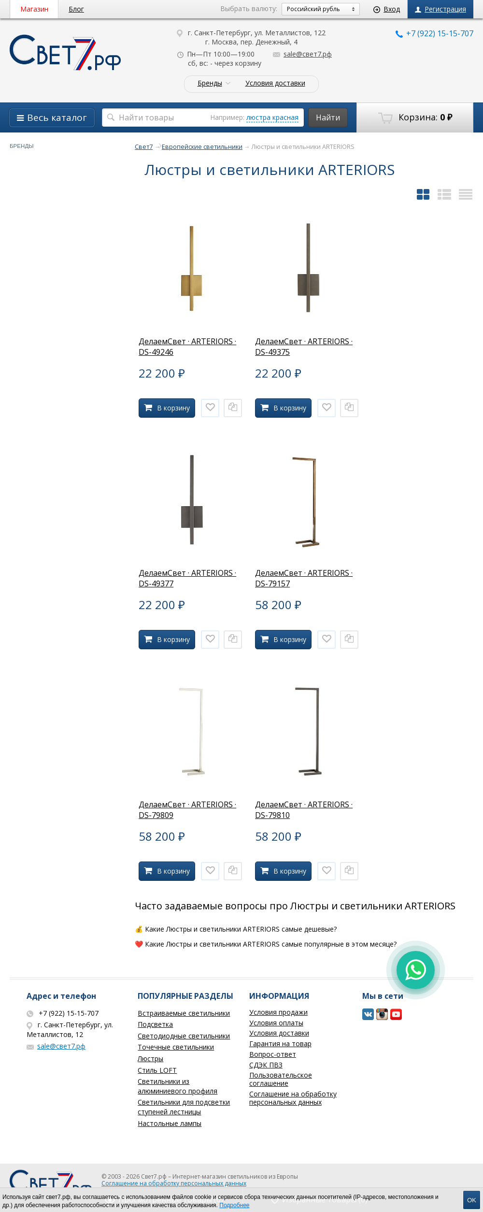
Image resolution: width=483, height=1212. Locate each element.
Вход (386, 9)
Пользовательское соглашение (280, 1079)
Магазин (34, 9)
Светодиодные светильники (184, 1035)
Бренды (210, 83)
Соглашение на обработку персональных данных (293, 1098)
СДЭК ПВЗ (266, 1064)
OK (471, 1200)
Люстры (150, 1058)
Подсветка (155, 1024)
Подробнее (234, 1205)
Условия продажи (278, 1012)
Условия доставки (275, 83)
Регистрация (440, 9)
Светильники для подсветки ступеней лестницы (184, 1106)
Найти (328, 117)
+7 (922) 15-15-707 (434, 33)
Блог (76, 9)
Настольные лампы (169, 1123)
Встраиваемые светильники (184, 1013)
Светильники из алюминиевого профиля (177, 1086)
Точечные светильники (176, 1046)
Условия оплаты (276, 1022)
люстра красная (272, 117)
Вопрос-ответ (272, 1054)
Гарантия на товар (280, 1043)
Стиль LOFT (157, 1070)
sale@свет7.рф (302, 53)
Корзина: (415, 117)
